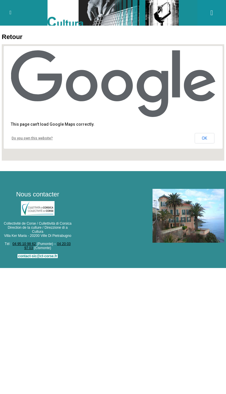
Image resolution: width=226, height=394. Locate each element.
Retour (12, 36)
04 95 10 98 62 (24, 244)
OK (204, 138)
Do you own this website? (32, 138)
